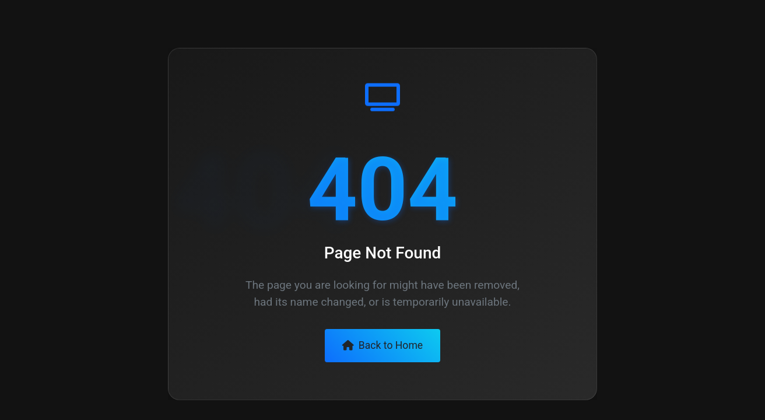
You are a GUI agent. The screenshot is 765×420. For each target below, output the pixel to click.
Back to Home (382, 345)
